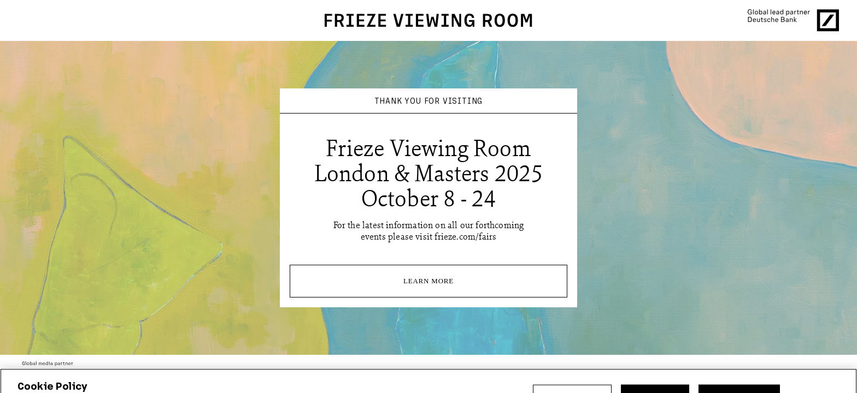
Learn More (428, 281)
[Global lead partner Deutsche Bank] (793, 20)
